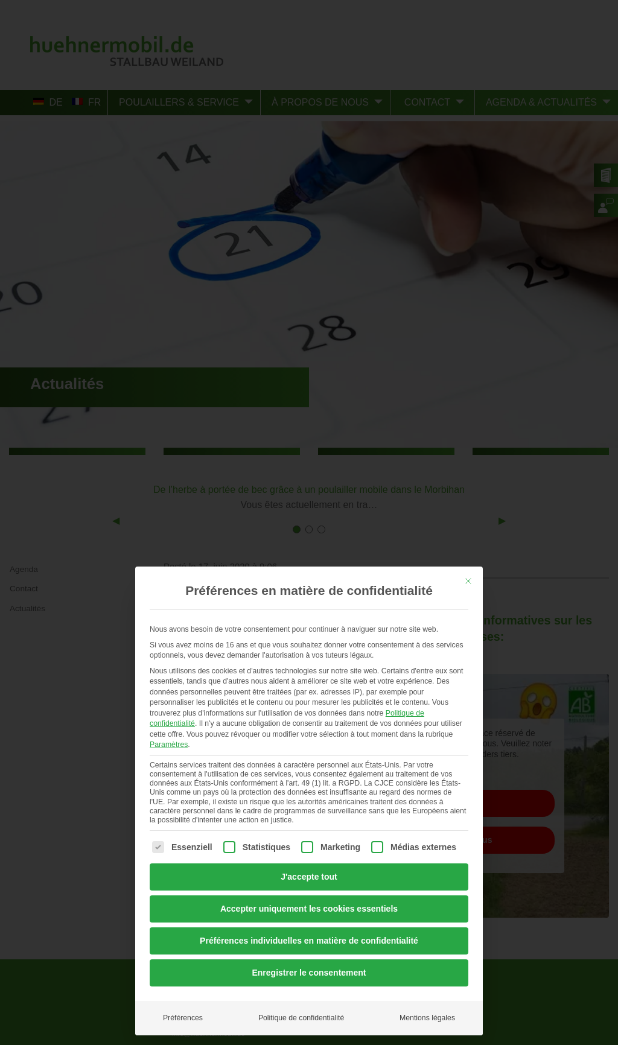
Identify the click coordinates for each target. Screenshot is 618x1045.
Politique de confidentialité (301, 1018)
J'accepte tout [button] (309, 876)
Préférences (183, 1018)
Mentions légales (427, 1018)
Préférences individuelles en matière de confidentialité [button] (309, 940)
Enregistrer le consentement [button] (309, 972)
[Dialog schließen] (468, 581)
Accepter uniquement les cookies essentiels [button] (309, 908)
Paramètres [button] (169, 744)
